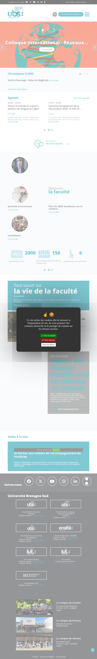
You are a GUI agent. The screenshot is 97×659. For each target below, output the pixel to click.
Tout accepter (48, 335)
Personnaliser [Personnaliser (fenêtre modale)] (48, 344)
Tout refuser (48, 340)
